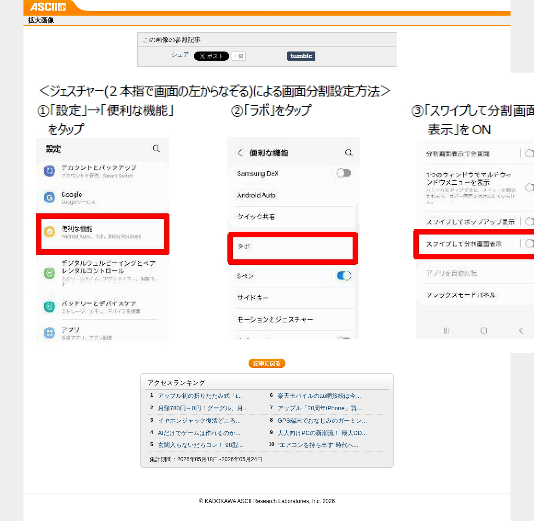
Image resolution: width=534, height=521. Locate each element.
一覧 (238, 56)
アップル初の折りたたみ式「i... (200, 395)
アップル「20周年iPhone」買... (319, 408)
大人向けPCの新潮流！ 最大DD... (322, 432)
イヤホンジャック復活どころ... (199, 420)
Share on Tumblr (301, 56)
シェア (180, 54)
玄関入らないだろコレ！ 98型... (200, 444)
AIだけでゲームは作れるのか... (199, 432)
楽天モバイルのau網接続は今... (319, 395)
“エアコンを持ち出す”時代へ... (318, 444)
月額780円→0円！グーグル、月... (203, 408)
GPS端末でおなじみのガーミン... (322, 420)
